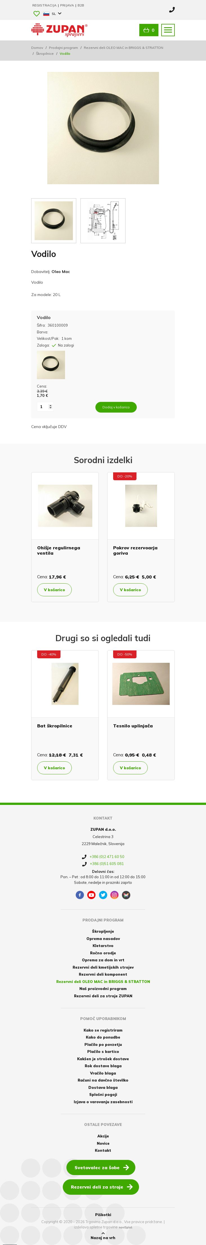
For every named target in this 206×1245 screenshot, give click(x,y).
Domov (37, 47)
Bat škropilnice (54, 726)
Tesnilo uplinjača (133, 726)
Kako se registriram (103, 1030)
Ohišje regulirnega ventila (58, 550)
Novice (103, 1143)
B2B (81, 5)
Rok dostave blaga (103, 1066)
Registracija (44, 5)
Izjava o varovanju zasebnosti (103, 1102)
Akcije (103, 1136)
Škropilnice (45, 53)
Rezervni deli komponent (103, 974)
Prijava (67, 5)
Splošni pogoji (103, 1094)
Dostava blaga (103, 1087)
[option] (65, 537)
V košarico (55, 589)
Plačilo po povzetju (103, 1044)
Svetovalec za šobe (102, 1167)
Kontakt (103, 1150)
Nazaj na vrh (103, 1236)
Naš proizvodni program (103, 988)
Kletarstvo (103, 945)
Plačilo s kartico (103, 1051)
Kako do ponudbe (103, 1037)
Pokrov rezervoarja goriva (135, 550)
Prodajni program (63, 47)
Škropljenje (103, 931)
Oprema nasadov (103, 938)
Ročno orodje (103, 953)
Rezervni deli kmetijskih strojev (103, 967)
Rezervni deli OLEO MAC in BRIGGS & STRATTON (123, 47)
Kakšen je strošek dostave (103, 1059)
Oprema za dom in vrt (103, 960)
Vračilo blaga (103, 1073)
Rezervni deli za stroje (102, 1186)
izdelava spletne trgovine (96, 1227)
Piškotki (103, 1214)
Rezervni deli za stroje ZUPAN (103, 996)
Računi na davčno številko (103, 1080)
